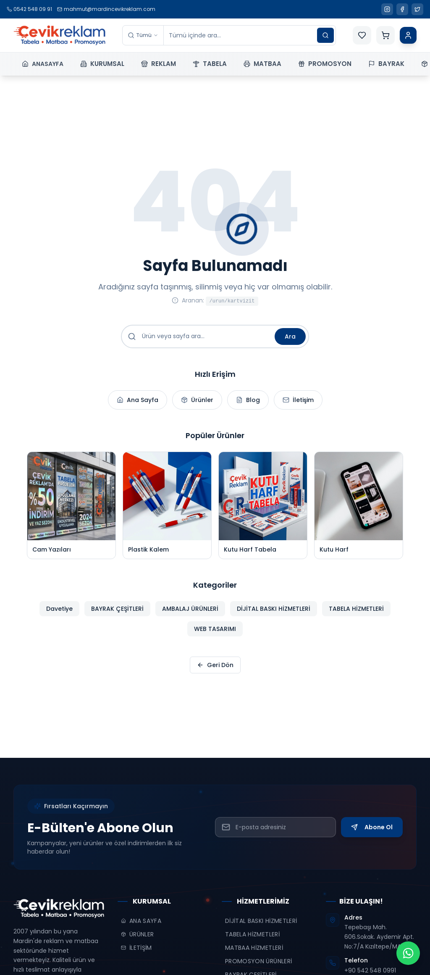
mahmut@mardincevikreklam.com (106, 9)
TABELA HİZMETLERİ (356, 614)
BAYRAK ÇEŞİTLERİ (117, 614)
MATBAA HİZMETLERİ (254, 947)
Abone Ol (372, 827)
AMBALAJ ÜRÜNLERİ (190, 614)
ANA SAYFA (141, 921)
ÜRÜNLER (137, 934)
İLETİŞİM (136, 947)
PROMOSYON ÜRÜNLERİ (258, 961)
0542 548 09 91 (29, 9)
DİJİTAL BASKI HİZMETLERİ (273, 614)
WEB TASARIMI (215, 635)
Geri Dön (215, 665)
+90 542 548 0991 (370, 970)
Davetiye (59, 614)
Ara (290, 336)
